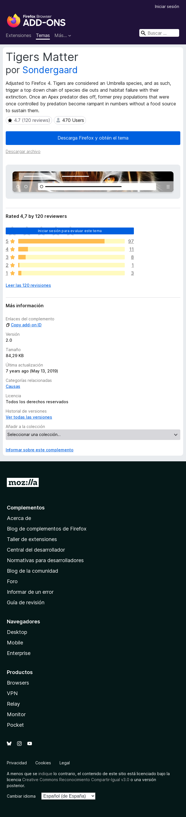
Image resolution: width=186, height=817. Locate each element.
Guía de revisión (25, 602)
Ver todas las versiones (29, 417)
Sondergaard (50, 69)
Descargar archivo (23, 151)
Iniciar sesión (167, 6)
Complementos (26, 508)
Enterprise (18, 653)
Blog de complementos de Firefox (47, 529)
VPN (12, 693)
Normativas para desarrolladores (45, 560)
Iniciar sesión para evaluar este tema (70, 231)
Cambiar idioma (21, 796)
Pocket (15, 725)
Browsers (18, 683)
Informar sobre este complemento (39, 449)
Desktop (17, 632)
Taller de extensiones (32, 539)
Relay (13, 704)
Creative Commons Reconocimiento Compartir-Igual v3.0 (75, 779)
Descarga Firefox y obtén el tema (93, 138)
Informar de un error (30, 592)
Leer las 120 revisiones (28, 285)
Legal (65, 762)
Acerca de (19, 518)
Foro (12, 581)
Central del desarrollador (36, 550)
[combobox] (159, 33)
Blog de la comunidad (32, 571)
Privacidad (17, 762)
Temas (43, 35)
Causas (13, 386)
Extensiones (18, 35)
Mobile (15, 643)
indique (45, 773)
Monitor (16, 714)
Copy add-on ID (24, 324)
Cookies (43, 762)
